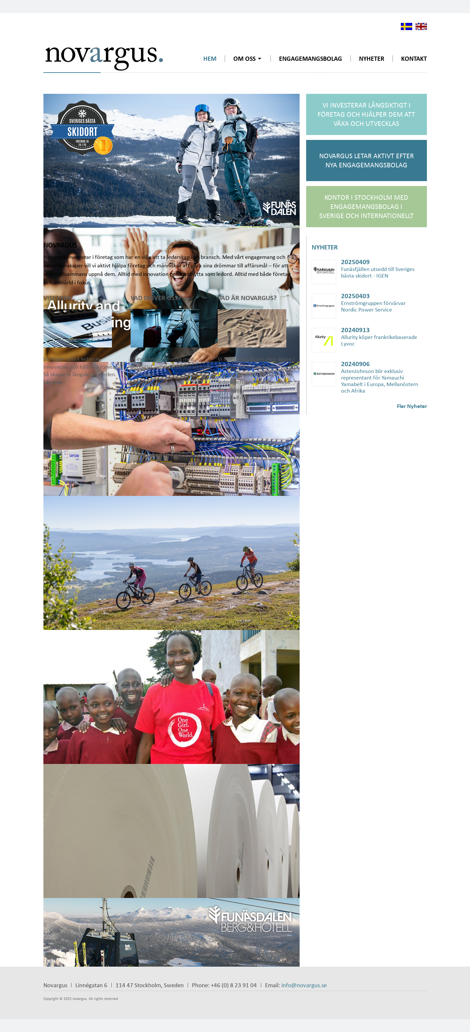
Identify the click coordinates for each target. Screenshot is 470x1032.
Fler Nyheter (412, 406)
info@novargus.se (304, 985)
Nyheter (371, 58)
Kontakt (414, 58)
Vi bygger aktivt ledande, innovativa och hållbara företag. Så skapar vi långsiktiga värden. (84, 339)
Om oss (244, 58)
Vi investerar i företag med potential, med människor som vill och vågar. (171, 339)
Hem (209, 58)
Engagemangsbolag (310, 58)
